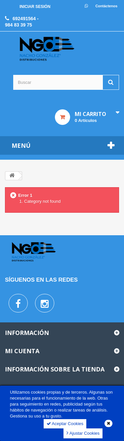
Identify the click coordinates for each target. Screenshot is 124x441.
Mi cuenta (22, 351)
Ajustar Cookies (83, 433)
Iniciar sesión (35, 6)
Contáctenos (106, 6)
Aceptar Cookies (65, 423)
